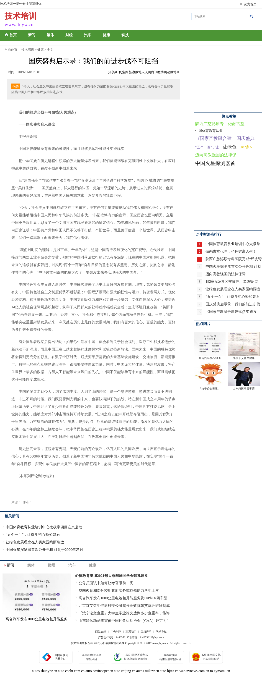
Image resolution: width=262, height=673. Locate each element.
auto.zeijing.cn (124, 671)
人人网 (146, 72)
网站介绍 (100, 631)
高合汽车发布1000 (210, 358)
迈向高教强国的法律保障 (225, 274)
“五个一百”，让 (207, 147)
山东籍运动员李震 (244, 388)
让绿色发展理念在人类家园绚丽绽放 (35, 542)
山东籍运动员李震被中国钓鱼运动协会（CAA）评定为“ (123, 621)
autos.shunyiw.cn (44, 671)
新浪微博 (135, 72)
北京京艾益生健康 (244, 358)
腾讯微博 (157, 72)
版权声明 (146, 631)
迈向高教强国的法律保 (215, 155)
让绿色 (229, 146)
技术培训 (27, 49)
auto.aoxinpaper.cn (99, 671)
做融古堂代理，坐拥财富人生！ (231, 251)
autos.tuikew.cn (147, 671)
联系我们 (131, 631)
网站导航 (161, 631)
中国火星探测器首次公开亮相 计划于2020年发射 (44, 550)
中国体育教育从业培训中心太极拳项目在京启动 (44, 527)
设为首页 (250, 4)
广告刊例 (115, 631)
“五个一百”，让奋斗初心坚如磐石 (33, 535)
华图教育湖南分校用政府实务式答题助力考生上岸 (119, 590)
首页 (13, 35)
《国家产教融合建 (213, 138)
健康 (106, 35)
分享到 (113, 72)
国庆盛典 (245, 138)
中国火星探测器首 (215, 163)
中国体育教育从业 (209, 131)
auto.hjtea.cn (169, 671)
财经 (69, 35)
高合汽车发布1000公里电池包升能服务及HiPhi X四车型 (123, 598)
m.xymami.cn (220, 671)
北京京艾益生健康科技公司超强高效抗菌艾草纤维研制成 (124, 606)
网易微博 (170, 72)
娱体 (50, 35)
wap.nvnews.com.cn (194, 671)
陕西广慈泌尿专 (209, 123)
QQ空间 (123, 72)
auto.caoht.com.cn (71, 671)
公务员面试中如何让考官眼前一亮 (106, 583)
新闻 (31, 35)
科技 (125, 35)
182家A (246, 147)
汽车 (87, 35)
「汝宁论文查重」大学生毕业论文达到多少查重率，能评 (124, 613)
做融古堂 (236, 123)
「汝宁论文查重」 (210, 388)
